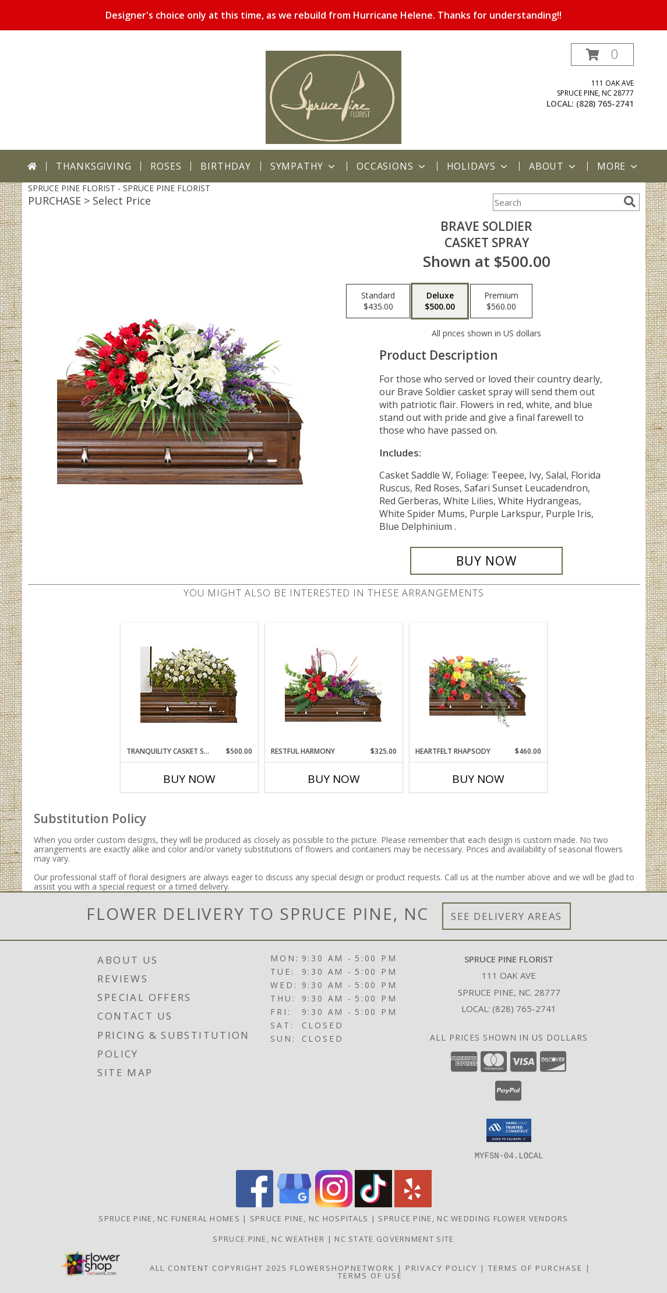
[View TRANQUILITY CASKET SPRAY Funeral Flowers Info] (189, 684)
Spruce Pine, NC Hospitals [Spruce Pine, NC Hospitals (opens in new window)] (309, 1218)
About (553, 166)
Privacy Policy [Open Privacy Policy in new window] (441, 1267)
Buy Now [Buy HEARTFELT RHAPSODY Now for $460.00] (478, 778)
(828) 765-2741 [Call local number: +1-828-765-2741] (605, 103)
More (618, 166)
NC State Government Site (394, 1238)
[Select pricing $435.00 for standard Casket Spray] (378, 301)
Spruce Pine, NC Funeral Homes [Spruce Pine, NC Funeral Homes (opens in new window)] (169, 1218)
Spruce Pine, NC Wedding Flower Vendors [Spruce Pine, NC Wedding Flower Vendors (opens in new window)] (473, 1218)
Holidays (478, 166)
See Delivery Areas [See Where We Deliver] (506, 916)
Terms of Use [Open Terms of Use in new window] (370, 1275)
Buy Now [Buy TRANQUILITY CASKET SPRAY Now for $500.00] (189, 778)
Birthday (225, 166)
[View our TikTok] (373, 1203)
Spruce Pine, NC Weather (268, 1238)
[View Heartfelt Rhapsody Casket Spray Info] (478, 684)
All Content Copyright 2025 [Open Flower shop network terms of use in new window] (218, 1267)
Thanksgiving (94, 166)
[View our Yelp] (413, 1203)
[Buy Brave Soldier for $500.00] (486, 561)
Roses (165, 166)
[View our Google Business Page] (294, 1203)
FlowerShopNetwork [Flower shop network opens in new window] (342, 1267)
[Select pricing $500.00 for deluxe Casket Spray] (439, 301)
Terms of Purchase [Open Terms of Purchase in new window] (535, 1267)
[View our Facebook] (254, 1203)
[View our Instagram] (333, 1203)
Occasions (392, 166)
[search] (629, 201)
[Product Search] (555, 202)
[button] (602, 54)
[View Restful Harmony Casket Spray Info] (333, 684)
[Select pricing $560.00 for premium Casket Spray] (501, 301)
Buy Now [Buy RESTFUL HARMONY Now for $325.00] (334, 778)
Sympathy (303, 166)
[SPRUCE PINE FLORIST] (333, 96)
